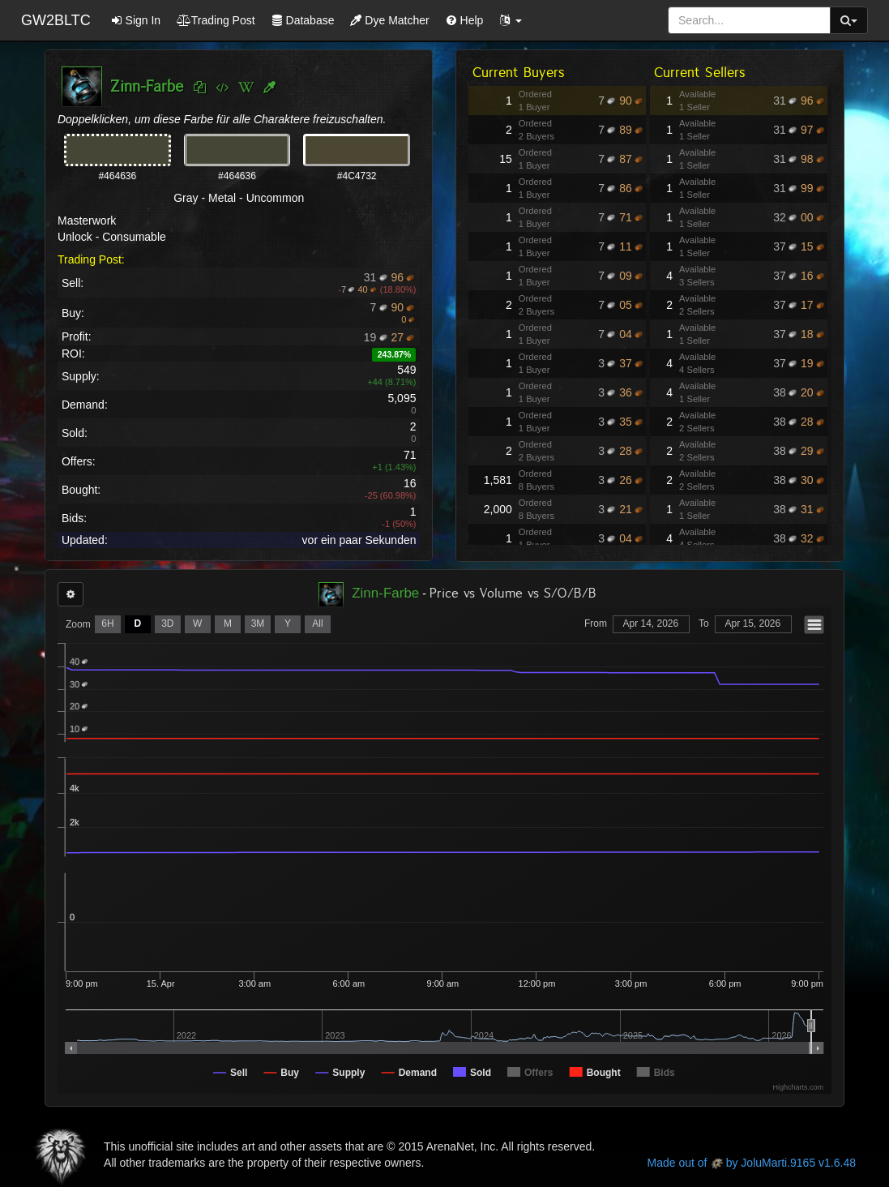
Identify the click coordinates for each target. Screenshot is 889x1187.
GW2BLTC (56, 20)
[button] (510, 20)
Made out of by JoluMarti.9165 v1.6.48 (752, 1162)
